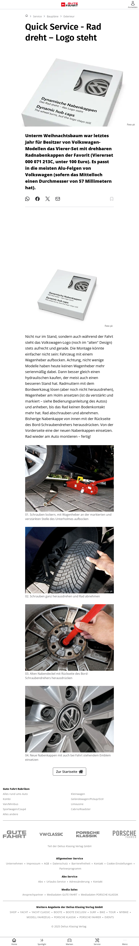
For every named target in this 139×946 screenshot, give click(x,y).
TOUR (112, 915)
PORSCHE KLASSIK (65, 920)
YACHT (24, 915)
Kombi (7, 802)
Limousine (77, 807)
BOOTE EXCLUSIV (76, 915)
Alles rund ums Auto (15, 797)
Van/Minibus (10, 807)
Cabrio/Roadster (81, 812)
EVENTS (109, 920)
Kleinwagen (78, 797)
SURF (93, 915)
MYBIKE (124, 915)
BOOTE (58, 915)
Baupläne (52, 61)
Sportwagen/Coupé (14, 812)
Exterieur (69, 61)
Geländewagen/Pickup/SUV (87, 802)
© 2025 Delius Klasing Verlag (68, 929)
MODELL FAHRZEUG (38, 920)
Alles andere (10, 817)
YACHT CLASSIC (41, 915)
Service (37, 61)
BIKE (102, 915)
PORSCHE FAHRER (90, 920)
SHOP (13, 915)
